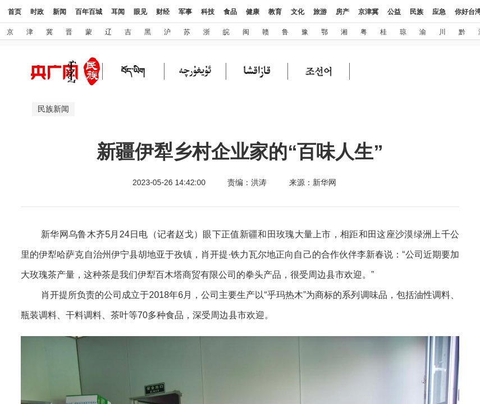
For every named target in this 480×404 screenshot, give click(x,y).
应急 (439, 12)
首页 (14, 12)
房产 (342, 12)
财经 (163, 12)
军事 (185, 12)
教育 (275, 12)
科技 (207, 12)
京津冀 (368, 12)
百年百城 (88, 12)
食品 (230, 12)
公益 (394, 12)
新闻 (59, 12)
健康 (252, 12)
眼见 (140, 12)
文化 (297, 12)
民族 (416, 12)
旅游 (320, 12)
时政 (37, 12)
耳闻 (118, 12)
